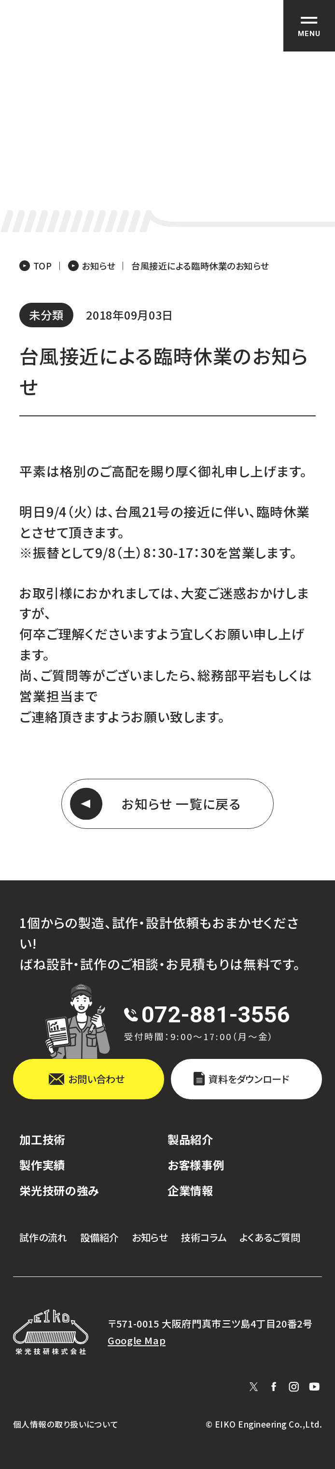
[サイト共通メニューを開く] (309, 26)
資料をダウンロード (249, 1079)
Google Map (137, 1340)
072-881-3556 (215, 1014)
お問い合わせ (96, 1079)
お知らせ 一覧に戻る (181, 803)
